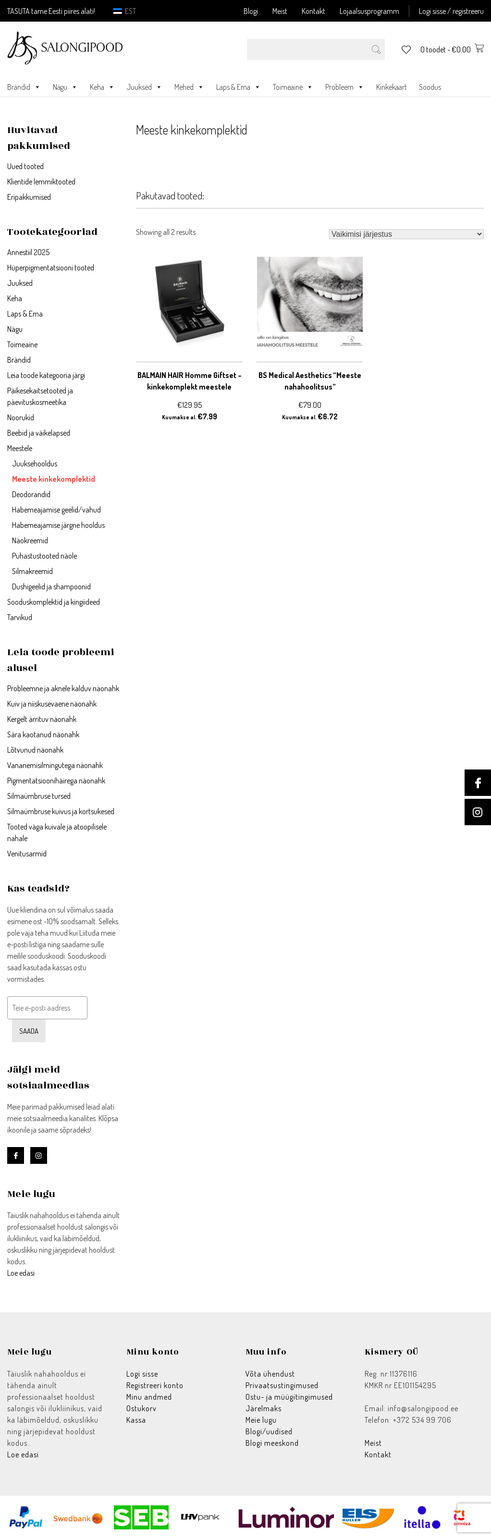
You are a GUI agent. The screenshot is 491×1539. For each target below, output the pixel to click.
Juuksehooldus (34, 463)
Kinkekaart (391, 87)
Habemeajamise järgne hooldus (58, 525)
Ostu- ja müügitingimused (289, 1397)
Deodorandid (31, 494)
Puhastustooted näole (44, 556)
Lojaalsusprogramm (369, 11)
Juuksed (144, 87)
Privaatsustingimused (282, 1385)
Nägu (65, 87)
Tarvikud (19, 617)
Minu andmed (149, 1397)
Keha (102, 87)
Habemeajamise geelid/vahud (56, 509)
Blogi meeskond (272, 1443)
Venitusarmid (27, 853)
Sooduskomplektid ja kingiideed (53, 602)
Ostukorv (141, 1408)
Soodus (430, 87)
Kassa (136, 1420)
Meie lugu (261, 1420)
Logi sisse (142, 1374)
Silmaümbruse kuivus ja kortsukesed (60, 811)
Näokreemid (30, 540)
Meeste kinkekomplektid (53, 479)
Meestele (19, 448)
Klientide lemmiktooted (41, 181)
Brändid (24, 87)
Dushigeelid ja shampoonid (51, 586)
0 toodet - (452, 49)
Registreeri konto (155, 1385)
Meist (279, 11)
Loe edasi (21, 1273)
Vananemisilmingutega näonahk (55, 765)
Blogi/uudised (269, 1431)
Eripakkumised (29, 197)
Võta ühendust (270, 1374)
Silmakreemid (32, 571)
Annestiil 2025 (28, 252)
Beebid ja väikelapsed (38, 433)
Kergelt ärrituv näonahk (41, 719)
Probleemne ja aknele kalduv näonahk (63, 688)
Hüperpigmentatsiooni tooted (50, 267)
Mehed (189, 87)
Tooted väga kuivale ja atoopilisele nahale (57, 832)
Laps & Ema (238, 87)
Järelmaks (264, 1408)
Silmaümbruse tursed (39, 796)
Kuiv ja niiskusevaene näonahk (52, 703)
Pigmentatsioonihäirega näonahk (56, 780)
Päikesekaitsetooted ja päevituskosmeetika (40, 396)
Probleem (344, 87)
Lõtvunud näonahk (35, 750)
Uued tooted (25, 166)
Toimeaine (293, 87)
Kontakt (313, 11)
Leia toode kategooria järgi (46, 375)
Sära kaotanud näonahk (43, 734)
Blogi (251, 11)
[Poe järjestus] (406, 234)
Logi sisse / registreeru (451, 11)
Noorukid (20, 417)
